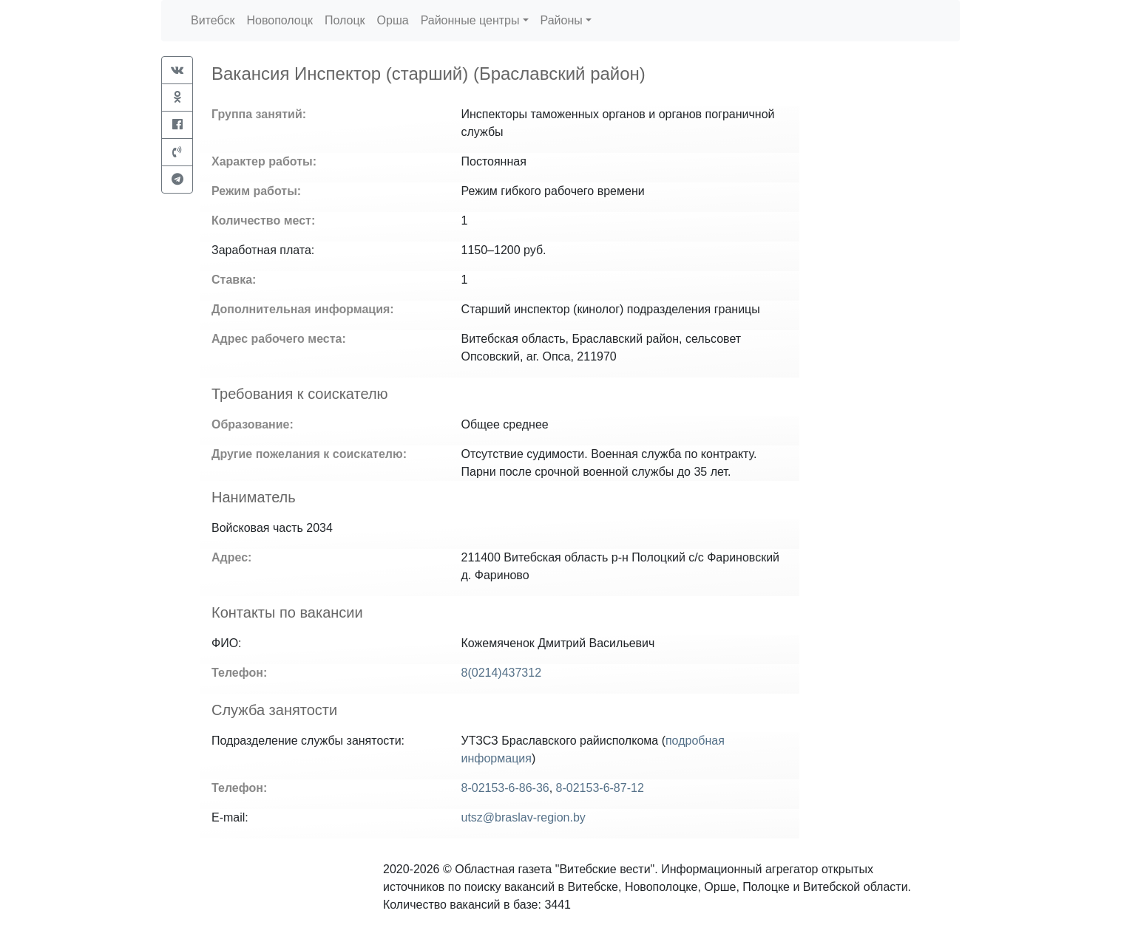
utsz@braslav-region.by (523, 817)
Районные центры (470, 20)
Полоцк (345, 20)
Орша (393, 20)
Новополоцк (279, 20)
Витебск (212, 20)
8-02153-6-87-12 (600, 788)
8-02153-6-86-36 (505, 788)
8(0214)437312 (501, 672)
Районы (562, 20)
